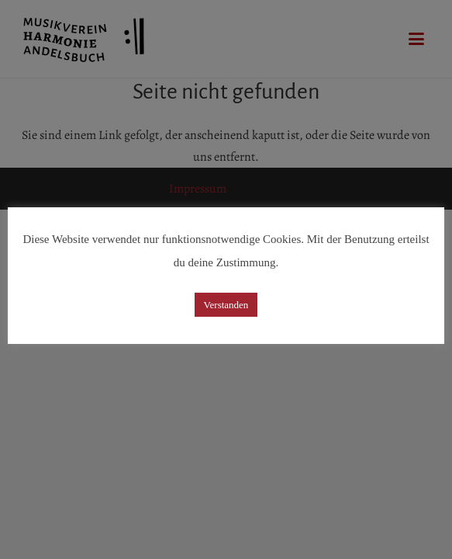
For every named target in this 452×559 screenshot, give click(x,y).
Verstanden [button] (226, 305)
